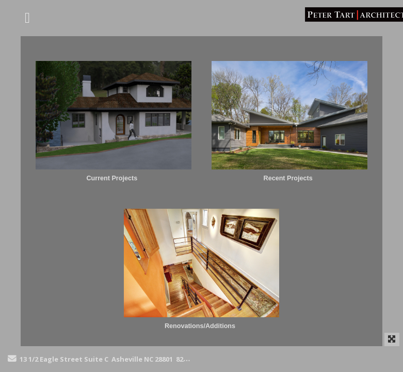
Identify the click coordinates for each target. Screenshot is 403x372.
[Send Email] (12, 359)
